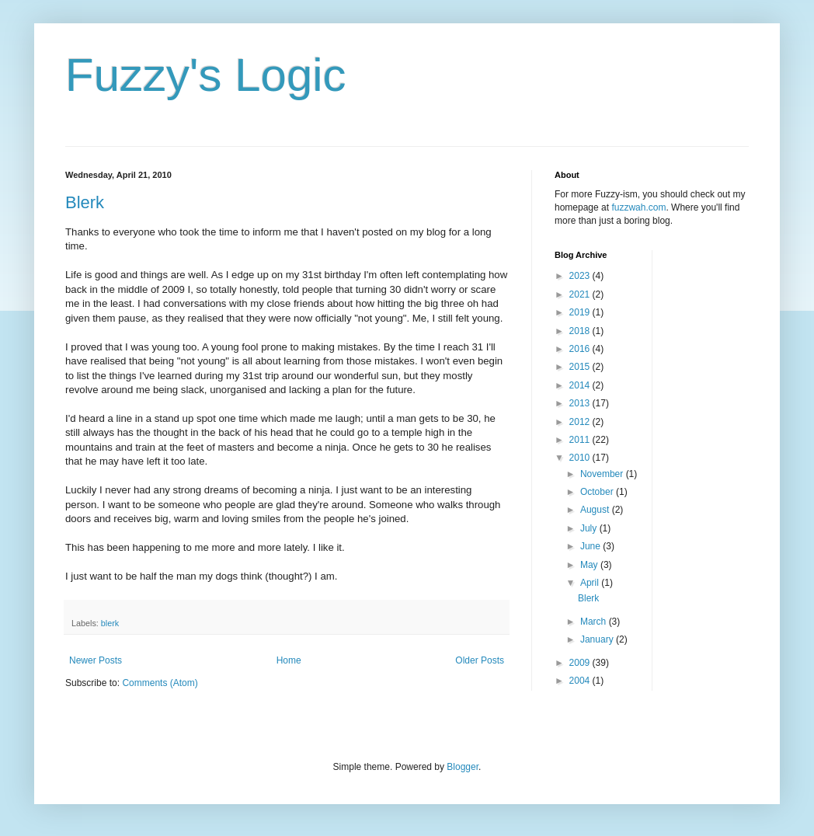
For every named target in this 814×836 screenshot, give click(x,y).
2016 (581, 348)
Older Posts (479, 660)
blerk (110, 623)
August (596, 509)
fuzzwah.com (638, 207)
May (590, 564)
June (591, 546)
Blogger (462, 766)
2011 (581, 439)
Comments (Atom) (159, 683)
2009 (581, 662)
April (590, 582)
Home (289, 660)
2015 (581, 366)
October (598, 491)
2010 (581, 457)
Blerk (84, 202)
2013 (581, 403)
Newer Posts (95, 660)
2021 (581, 294)
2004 (581, 680)
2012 (581, 421)
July (590, 528)
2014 (581, 385)
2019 (581, 312)
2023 (581, 275)
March (594, 621)
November (603, 474)
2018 (581, 331)
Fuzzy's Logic (205, 75)
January (598, 639)
